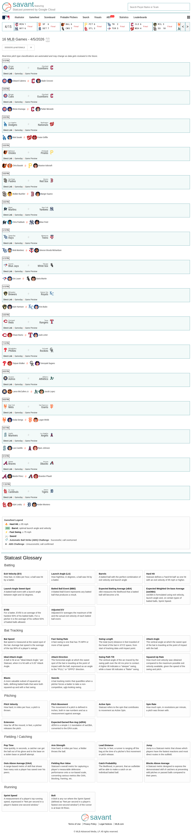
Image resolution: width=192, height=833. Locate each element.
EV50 (6, 610)
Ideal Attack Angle (13, 657)
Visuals (97, 17)
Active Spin (105, 704)
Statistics (123, 17)
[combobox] (159, 7)
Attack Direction (59, 657)
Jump (149, 745)
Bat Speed (9, 639)
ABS (110, 17)
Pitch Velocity (11, 704)
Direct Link (8, 73)
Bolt (53, 795)
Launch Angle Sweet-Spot (17, 588)
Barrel (15, 528)
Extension (9, 722)
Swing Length (106, 639)
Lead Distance (106, 745)
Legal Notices (106, 824)
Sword (13, 536)
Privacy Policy (90, 824)
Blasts (7, 678)
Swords (55, 678)
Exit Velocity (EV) (13, 574)
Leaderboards (140, 17)
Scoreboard (49, 17)
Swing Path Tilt (106, 657)
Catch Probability (108, 763)
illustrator (19, 17)
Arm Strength (58, 745)
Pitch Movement (59, 704)
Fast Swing (15, 532)
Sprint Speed (10, 795)
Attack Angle (152, 639)
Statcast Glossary (23, 557)
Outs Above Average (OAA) (18, 763)
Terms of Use (74, 824)
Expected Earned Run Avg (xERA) (68, 722)
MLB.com (119, 824)
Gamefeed (34, 17)
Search (86, 17)
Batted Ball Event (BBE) (63, 588)
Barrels (102, 574)
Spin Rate (151, 704)
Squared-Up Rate (155, 657)
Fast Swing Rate (59, 639)
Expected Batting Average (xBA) (115, 588)
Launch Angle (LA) (60, 574)
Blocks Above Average (157, 763)
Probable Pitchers (69, 17)
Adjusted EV (57, 610)
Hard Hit (14, 524)
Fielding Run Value (61, 763)
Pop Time (9, 745)
